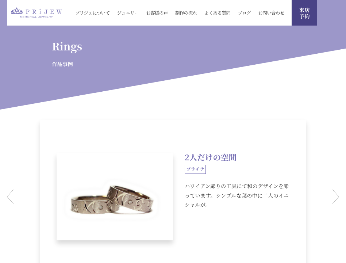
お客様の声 (157, 12)
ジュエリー (128, 12)
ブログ (244, 12)
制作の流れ (186, 12)
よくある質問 (217, 12)
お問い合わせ (271, 12)
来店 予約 (304, 13)
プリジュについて (92, 12)
